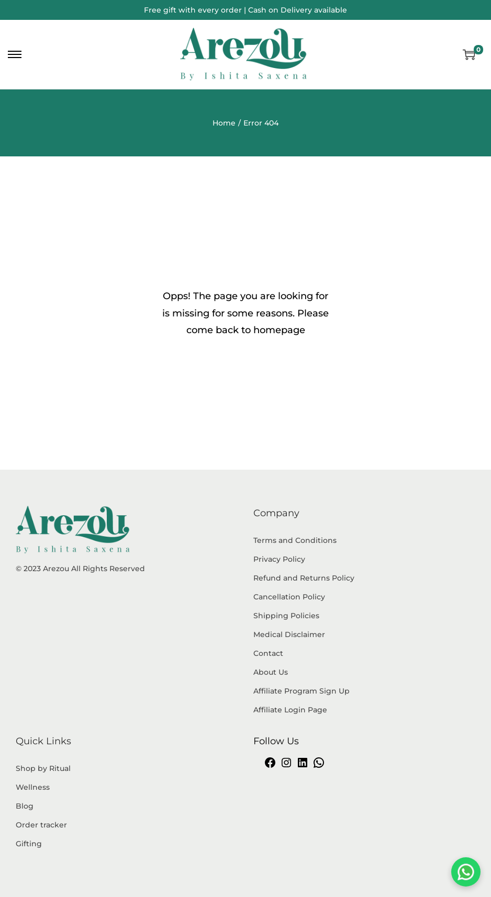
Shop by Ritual (43, 768)
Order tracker (41, 825)
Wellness (33, 787)
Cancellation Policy (289, 596)
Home (224, 123)
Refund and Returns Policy (303, 578)
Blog (25, 806)
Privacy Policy (279, 559)
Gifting (29, 843)
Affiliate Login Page (290, 709)
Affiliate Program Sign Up (301, 691)
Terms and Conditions (295, 540)
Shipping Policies (286, 615)
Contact (268, 653)
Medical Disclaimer (289, 634)
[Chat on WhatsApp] (466, 872)
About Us (270, 672)
